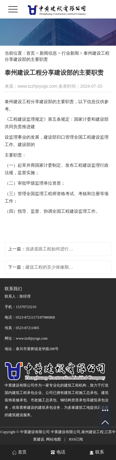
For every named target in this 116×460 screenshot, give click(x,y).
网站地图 (53, 439)
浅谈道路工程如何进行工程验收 (50, 249)
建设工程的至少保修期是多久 (50, 267)
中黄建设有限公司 (65, 432)
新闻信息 (48, 53)
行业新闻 (70, 53)
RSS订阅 (76, 439)
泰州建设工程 (92, 432)
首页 (30, 53)
